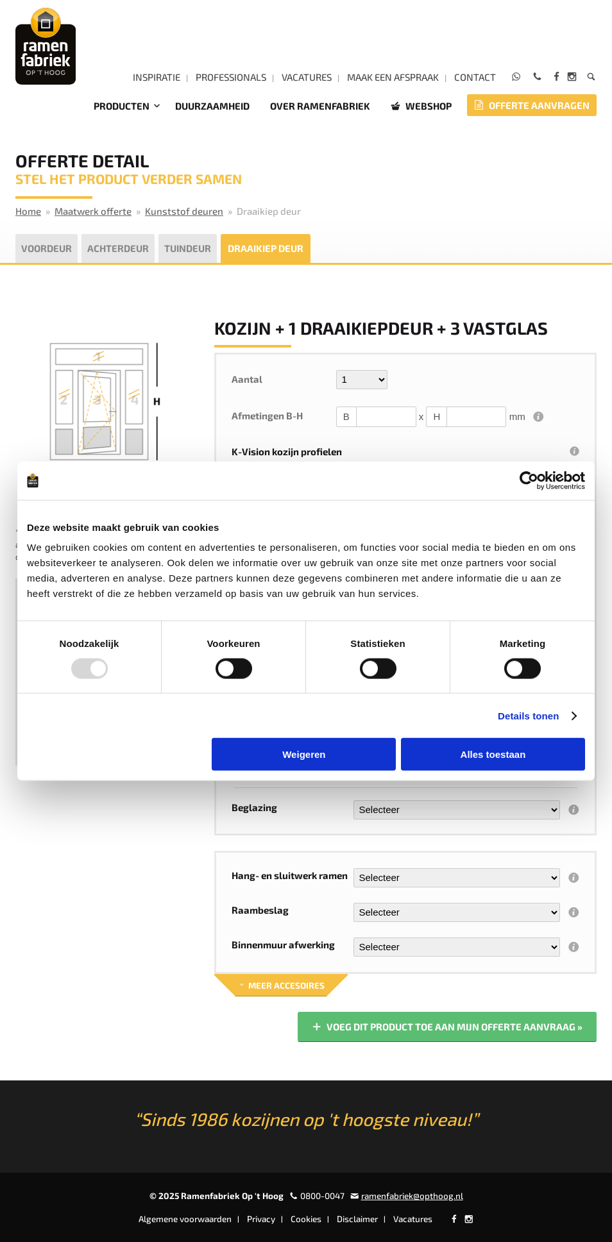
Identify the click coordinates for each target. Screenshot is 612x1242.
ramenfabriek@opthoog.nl (412, 1196)
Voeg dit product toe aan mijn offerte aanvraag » (446, 1027)
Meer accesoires (281, 985)
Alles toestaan (493, 754)
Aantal (247, 379)
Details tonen (528, 715)
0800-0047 (322, 1196)
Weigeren (303, 754)
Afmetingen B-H (267, 415)
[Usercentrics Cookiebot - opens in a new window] (529, 480)
